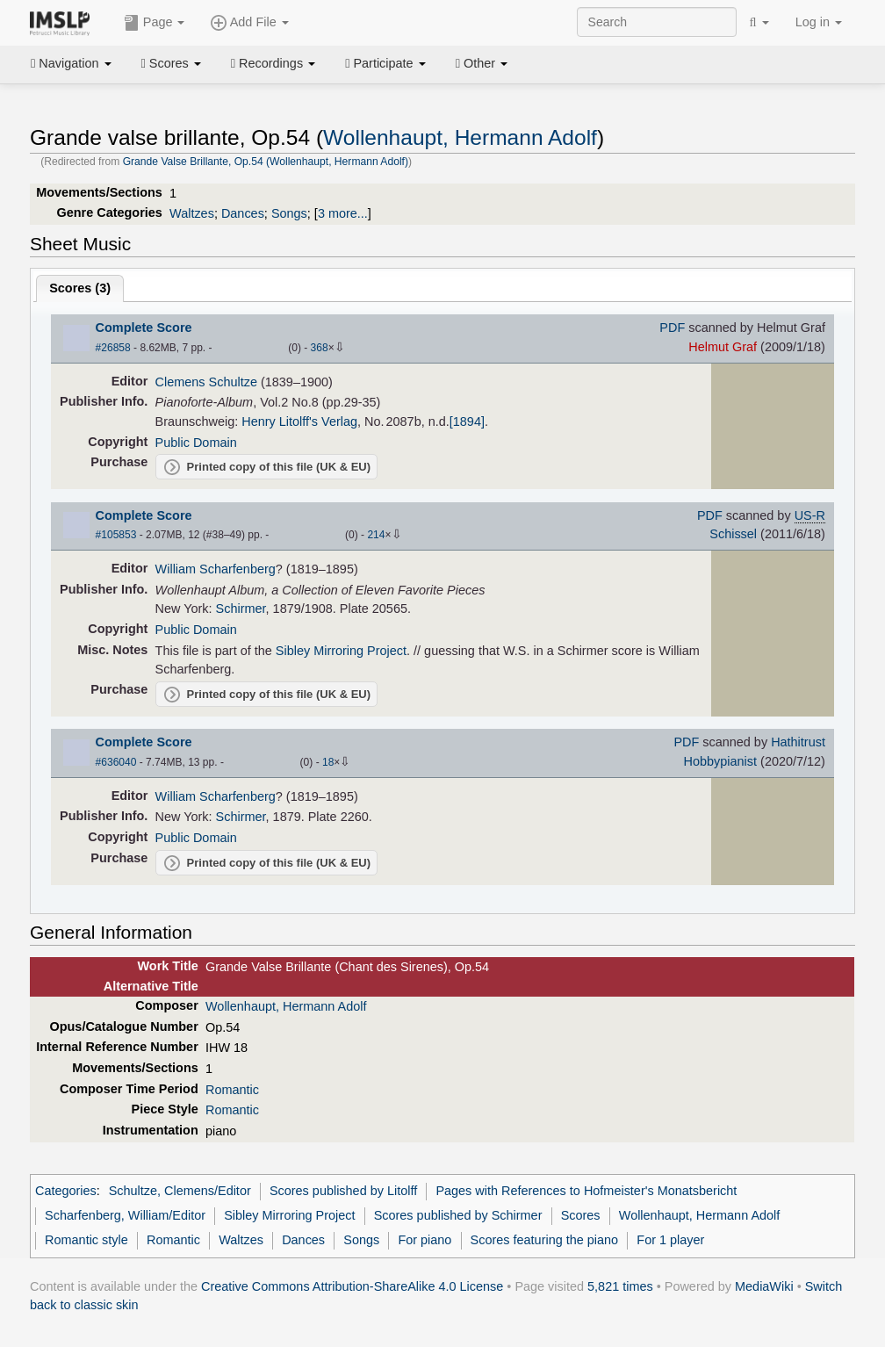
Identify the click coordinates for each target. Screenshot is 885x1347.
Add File (249, 23)
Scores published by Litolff (343, 1191)
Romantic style (86, 1240)
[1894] (467, 421)
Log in (818, 22)
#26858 (113, 348)
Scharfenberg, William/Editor (125, 1215)
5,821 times (620, 1286)
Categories (66, 1191)
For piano (424, 1240)
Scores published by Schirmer (458, 1215)
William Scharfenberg (215, 569)
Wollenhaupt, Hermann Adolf (460, 137)
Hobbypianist (720, 761)
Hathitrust (798, 742)
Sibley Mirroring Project (341, 651)
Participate (385, 63)
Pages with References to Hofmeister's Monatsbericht (586, 1191)
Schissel (733, 534)
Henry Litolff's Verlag (299, 421)
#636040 (116, 762)
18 (328, 762)
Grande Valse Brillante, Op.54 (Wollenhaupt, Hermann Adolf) (265, 161)
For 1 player (670, 1240)
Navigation (71, 63)
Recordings (273, 63)
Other (481, 63)
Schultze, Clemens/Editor (180, 1191)
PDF (672, 328)
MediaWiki (764, 1286)
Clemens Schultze (206, 382)
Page (154, 23)
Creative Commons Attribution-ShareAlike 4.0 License (352, 1286)
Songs (289, 213)
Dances (242, 213)
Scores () (80, 288)
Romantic (232, 1090)
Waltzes (191, 213)
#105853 (116, 535)
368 (319, 348)
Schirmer (241, 608)
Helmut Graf (722, 347)
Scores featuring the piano (545, 1240)
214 (376, 535)
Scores (171, 63)
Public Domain (196, 443)
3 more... (343, 213)
